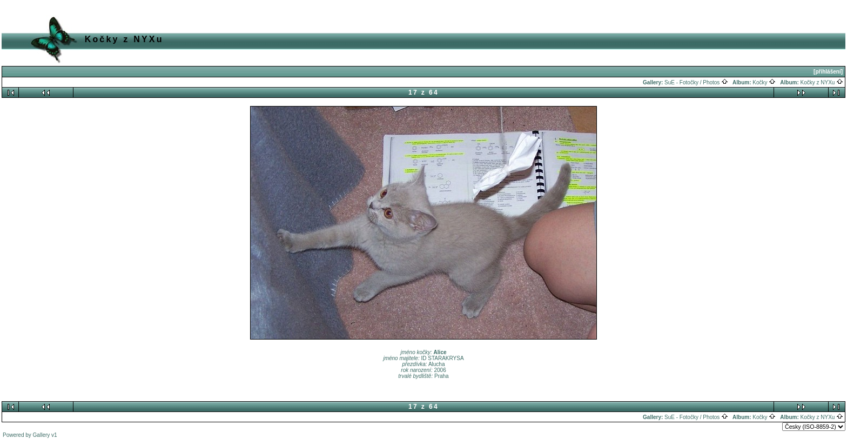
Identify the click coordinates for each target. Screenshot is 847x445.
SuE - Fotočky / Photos (696, 82)
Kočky (764, 82)
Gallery (41, 435)
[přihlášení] (828, 72)
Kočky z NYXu (822, 82)
